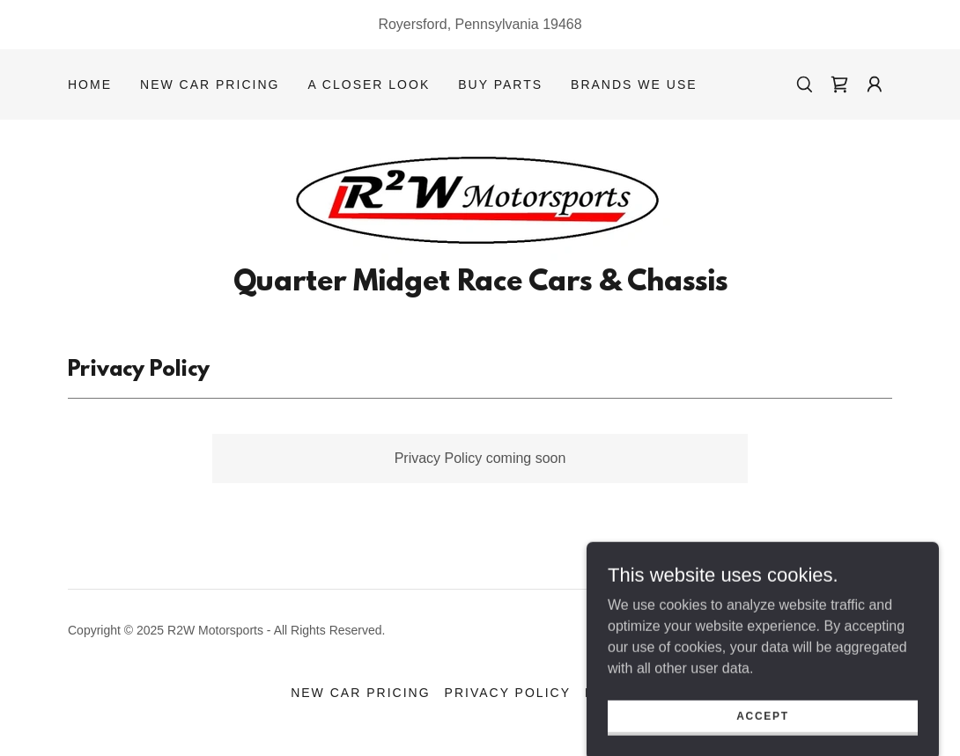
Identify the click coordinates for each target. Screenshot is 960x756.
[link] (839, 84)
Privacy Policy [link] (508, 693)
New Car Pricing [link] (209, 84)
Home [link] (90, 84)
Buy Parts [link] (500, 84)
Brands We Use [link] (634, 84)
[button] (874, 84)
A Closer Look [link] (368, 84)
